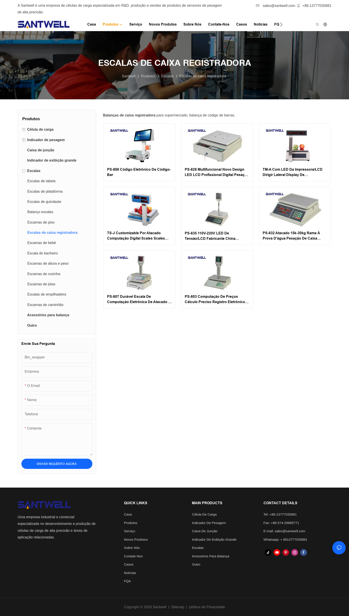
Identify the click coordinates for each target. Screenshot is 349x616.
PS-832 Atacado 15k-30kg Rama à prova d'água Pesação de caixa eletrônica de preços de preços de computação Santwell (292, 236)
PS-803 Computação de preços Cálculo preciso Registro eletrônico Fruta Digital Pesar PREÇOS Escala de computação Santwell (215, 300)
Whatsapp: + (273, 539)
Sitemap (177, 607)
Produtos (148, 76)
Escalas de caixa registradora (202, 76)
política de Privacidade (207, 607)
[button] (281, 24)
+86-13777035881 (314, 6)
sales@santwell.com (275, 6)
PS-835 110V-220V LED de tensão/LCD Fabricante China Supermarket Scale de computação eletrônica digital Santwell (215, 236)
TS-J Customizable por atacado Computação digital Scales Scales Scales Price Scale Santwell (136, 236)
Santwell (128, 76)
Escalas (167, 76)
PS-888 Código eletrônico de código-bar (139, 172)
